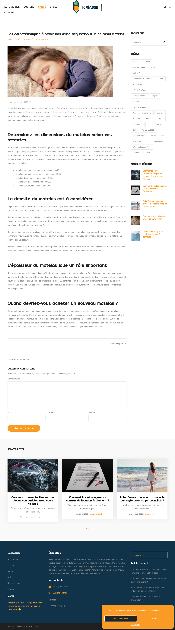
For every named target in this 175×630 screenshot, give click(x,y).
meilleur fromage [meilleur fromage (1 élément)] (139, 107)
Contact (52, 600)
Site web (92, 412)
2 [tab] (88, 528)
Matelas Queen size (24, 178)
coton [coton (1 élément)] (161, 79)
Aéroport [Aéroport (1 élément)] (146, 62)
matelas (80, 273)
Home (10, 39)
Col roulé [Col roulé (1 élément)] (136, 73)
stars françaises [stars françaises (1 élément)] (154, 124)
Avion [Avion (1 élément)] (135, 62)
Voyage (11, 589)
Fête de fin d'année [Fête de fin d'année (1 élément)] (140, 90)
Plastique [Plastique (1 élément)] (136, 119)
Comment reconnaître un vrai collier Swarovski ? (154, 217)
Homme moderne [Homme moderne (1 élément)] (139, 96)
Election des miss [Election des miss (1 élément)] (140, 85)
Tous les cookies (120, 618)
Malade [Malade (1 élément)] (136, 102)
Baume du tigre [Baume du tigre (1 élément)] (139, 67)
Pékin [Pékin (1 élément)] (161, 119)
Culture (11, 565)
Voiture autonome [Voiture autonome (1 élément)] (157, 136)
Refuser (154, 618)
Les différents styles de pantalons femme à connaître (153, 234)
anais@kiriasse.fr (61, 586)
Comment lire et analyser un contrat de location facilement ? (155, 188)
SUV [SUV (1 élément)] (134, 130)
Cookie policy (136, 625)
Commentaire (14, 379)
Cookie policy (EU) (57, 605)
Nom (10, 412)
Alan (21, 517)
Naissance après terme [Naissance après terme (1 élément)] (142, 113)
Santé (17, 39)
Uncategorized (41, 517)
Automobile (13, 559)
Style (10, 577)
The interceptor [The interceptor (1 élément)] (139, 136)
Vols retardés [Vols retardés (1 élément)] (157, 141)
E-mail (51, 412)
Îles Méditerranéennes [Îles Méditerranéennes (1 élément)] (141, 153)
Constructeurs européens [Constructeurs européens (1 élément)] (143, 79)
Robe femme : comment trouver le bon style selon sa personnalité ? (155, 204)
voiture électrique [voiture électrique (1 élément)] (139, 141)
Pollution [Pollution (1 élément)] (149, 119)
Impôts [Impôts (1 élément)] (155, 96)
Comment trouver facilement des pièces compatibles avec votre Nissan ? (153, 175)
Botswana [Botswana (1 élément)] (154, 67)
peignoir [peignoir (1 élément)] (160, 113)
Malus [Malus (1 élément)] (147, 102)
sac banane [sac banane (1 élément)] (137, 124)
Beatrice (12, 102)
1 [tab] (86, 528)
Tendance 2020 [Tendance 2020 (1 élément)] (148, 130)
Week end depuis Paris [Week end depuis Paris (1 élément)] (141, 147)
